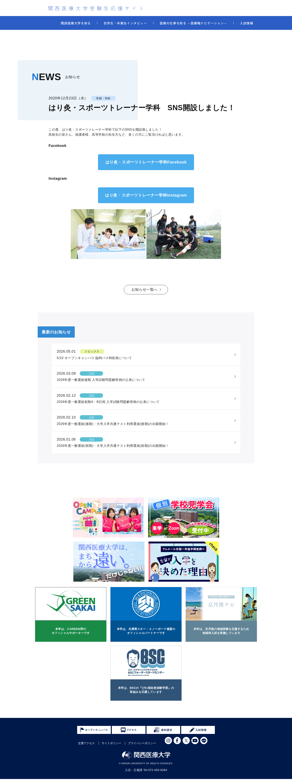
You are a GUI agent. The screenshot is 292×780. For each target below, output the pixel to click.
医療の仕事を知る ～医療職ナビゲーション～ (193, 23)
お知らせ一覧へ (144, 290)
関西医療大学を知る (76, 23)
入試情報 (246, 23)
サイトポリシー (111, 744)
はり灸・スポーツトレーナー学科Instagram (146, 195)
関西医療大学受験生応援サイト (97, 8)
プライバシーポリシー (142, 744)
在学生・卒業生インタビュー (125, 23)
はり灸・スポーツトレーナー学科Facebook (146, 162)
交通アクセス (86, 744)
